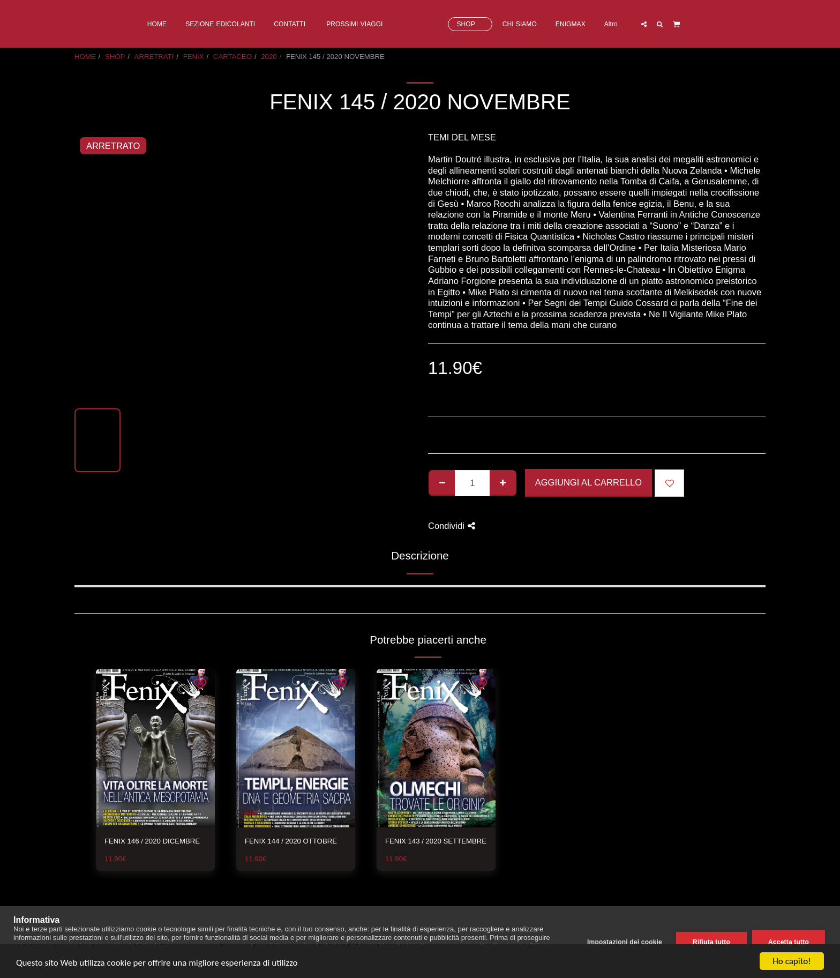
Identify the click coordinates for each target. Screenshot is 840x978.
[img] (155, 748)
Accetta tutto (788, 942)
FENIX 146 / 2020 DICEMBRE (152, 841)
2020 (268, 57)
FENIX (193, 57)
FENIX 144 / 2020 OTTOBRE (291, 841)
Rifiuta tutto (711, 942)
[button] (686, 23)
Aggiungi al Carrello (588, 482)
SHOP (115, 57)
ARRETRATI (154, 57)
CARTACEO (232, 57)
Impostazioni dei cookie (624, 942)
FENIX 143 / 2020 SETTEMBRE (435, 841)
